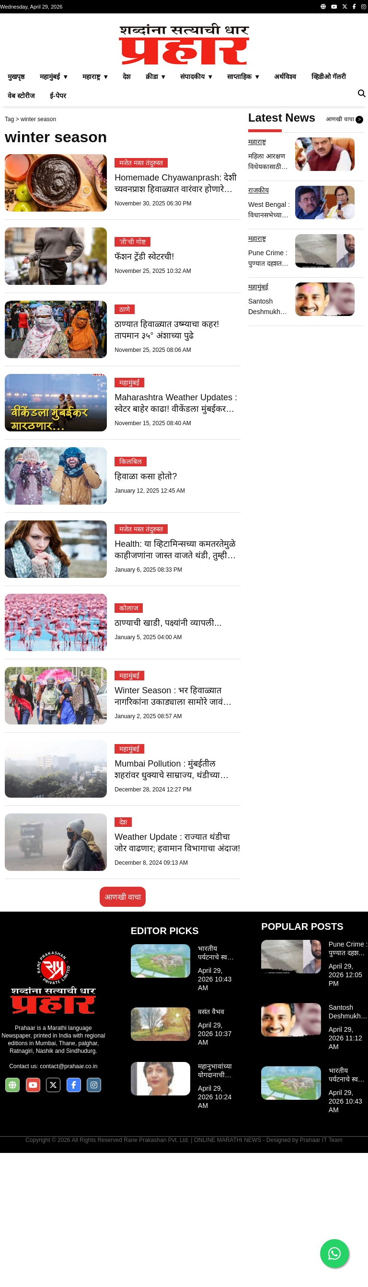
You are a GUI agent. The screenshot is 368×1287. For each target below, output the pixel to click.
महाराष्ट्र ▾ (94, 210)
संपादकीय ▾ (196, 210)
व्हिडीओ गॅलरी (328, 210)
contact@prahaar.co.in (68, 1200)
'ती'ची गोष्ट (132, 376)
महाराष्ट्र (257, 276)
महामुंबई (129, 516)
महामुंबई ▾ (53, 210)
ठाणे (124, 443)
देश (126, 210)
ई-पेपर (58, 230)
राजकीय (258, 324)
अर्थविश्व (285, 210)
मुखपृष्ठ (16, 210)
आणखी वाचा (122, 1031)
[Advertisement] (184, 85)
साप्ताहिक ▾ (243, 210)
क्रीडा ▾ (155, 210)
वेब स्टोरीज (21, 230)
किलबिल (130, 595)
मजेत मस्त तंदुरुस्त (141, 297)
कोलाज (128, 742)
